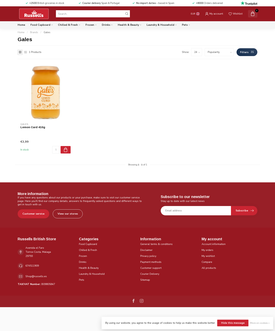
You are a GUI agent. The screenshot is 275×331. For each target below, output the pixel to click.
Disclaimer (146, 250)
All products (209, 268)
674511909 (32, 265)
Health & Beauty (128, 25)
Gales (47, 32)
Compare (207, 262)
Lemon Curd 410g (32, 127)
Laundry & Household (160, 25)
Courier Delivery (149, 274)
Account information (214, 244)
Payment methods (150, 262)
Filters (247, 52)
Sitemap (145, 280)
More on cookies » (259, 322)
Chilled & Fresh (68, 25)
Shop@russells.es (36, 276)
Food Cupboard (40, 25)
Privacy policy (148, 256)
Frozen (89, 25)
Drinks (106, 25)
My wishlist (208, 256)
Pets (185, 25)
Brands (34, 32)
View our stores (68, 214)
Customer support (150, 268)
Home (21, 25)
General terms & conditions (156, 244)
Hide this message (233, 323)
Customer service (33, 214)
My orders (207, 250)
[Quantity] (56, 149)
